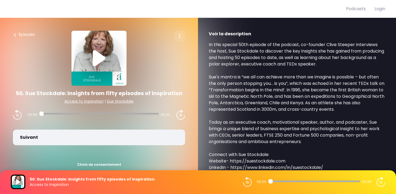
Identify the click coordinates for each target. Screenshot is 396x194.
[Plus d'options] (179, 36)
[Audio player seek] (99, 113)
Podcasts (356, 9)
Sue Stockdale (120, 101)
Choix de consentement (99, 164)
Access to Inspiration (84, 101)
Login (379, 9)
